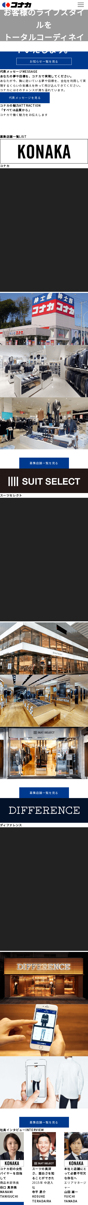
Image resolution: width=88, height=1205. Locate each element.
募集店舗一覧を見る (44, 463)
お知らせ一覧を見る (44, 61)
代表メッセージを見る (25, 98)
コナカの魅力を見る (44, 129)
